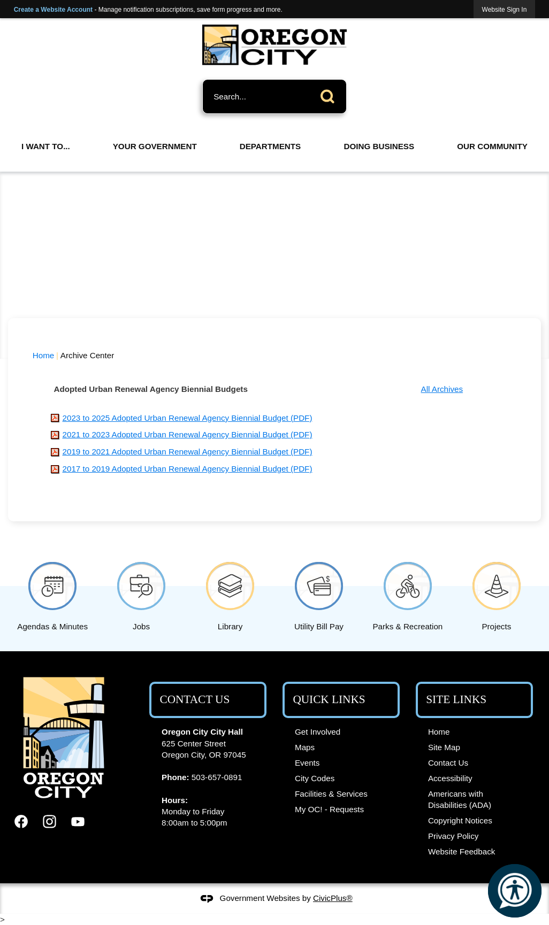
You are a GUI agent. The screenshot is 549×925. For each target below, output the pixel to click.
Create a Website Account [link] (53, 9)
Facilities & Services (331, 793)
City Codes (314, 778)
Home (44, 355)
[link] (505, 9)
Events (307, 762)
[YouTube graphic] (78, 821)
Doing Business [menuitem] (379, 146)
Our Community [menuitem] (492, 146)
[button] (330, 94)
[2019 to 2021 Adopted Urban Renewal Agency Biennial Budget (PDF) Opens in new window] (187, 451)
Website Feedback (461, 851)
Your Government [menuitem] (155, 146)
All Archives (442, 389)
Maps (305, 747)
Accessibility (450, 778)
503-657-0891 (217, 777)
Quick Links (329, 699)
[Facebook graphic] (21, 821)
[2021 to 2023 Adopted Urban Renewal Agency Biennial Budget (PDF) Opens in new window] (187, 434)
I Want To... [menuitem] (45, 146)
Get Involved (317, 731)
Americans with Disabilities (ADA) (459, 799)
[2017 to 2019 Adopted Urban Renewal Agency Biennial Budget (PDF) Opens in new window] (187, 468)
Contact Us (448, 762)
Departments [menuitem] (270, 146)
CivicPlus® (333, 898)
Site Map (444, 747)
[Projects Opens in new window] (496, 594)
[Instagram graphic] (49, 821)
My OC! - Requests (329, 809)
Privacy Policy (453, 836)
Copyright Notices (460, 820)
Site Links (456, 699)
